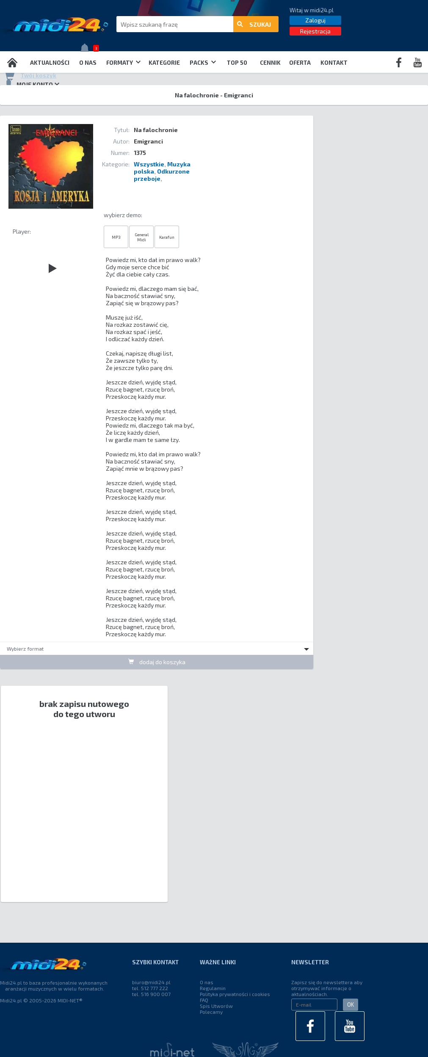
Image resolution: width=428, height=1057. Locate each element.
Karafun (166, 237)
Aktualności (49, 62)
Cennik (270, 62)
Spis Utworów (216, 1006)
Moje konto (31, 84)
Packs (203, 62)
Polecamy (211, 1012)
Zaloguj (315, 20)
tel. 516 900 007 (151, 994)
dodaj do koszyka (156, 661)
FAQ (204, 1000)
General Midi (142, 237)
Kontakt (334, 62)
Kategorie (164, 62)
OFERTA (300, 62)
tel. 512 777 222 (150, 988)
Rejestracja (315, 31)
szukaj (254, 24)
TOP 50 (237, 62)
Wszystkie (149, 164)
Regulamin (213, 988)
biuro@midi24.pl (151, 982)
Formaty (123, 62)
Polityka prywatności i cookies (235, 994)
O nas (88, 62)
